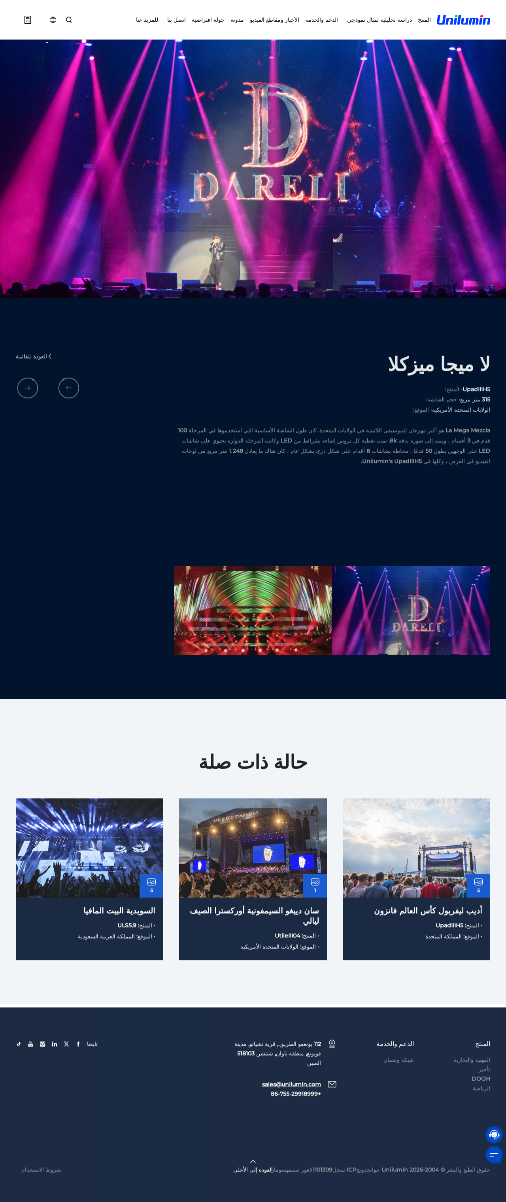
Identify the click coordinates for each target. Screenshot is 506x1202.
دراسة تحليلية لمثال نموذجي (378, 19)
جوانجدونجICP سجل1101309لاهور (340, 1186)
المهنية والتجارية (471, 1076)
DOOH (481, 1095)
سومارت (276, 1186)
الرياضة (481, 1104)
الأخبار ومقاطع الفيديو (274, 19)
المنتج (424, 19)
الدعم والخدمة (321, 19)
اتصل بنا (175, 19)
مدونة (237, 19)
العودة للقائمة (34, 373)
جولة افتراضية (208, 19)
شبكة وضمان (398, 1076)
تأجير (484, 1085)
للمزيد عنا (147, 19)
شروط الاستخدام (41, 1186)
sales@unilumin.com (291, 1100)
